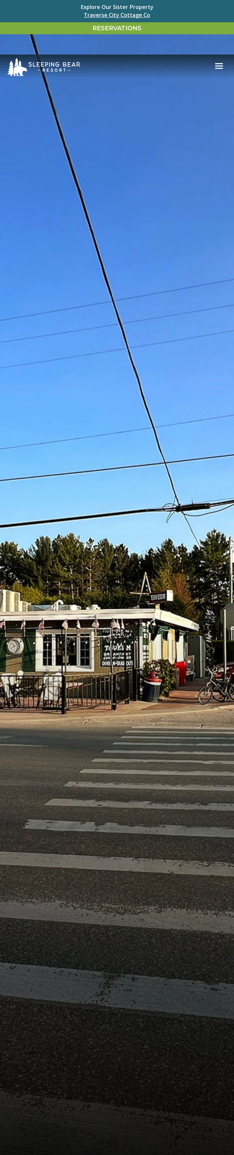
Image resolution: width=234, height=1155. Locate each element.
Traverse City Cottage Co (117, 15)
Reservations (117, 28)
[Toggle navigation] (219, 46)
